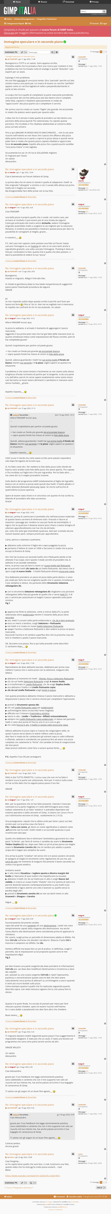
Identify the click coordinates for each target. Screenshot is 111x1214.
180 (87, 188)
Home (17, 2)
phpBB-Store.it (62, 1207)
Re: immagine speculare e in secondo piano (29, 169)
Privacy (94, 2)
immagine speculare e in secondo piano (33, 42)
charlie (81, 181)
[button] (106, 52)
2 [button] (103, 52)
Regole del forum (12, 47)
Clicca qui (9, 32)
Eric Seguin (49, 1202)
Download (68, 2)
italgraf (81, 204)
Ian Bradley (75, 1202)
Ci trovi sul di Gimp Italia (20, 197)
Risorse (42, 2)
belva (80, 1154)
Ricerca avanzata (99, 14)
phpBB (47, 1204)
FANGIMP (82, 57)
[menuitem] (28, 24)
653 (87, 211)
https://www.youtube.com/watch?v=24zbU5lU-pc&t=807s (32, 1175)
